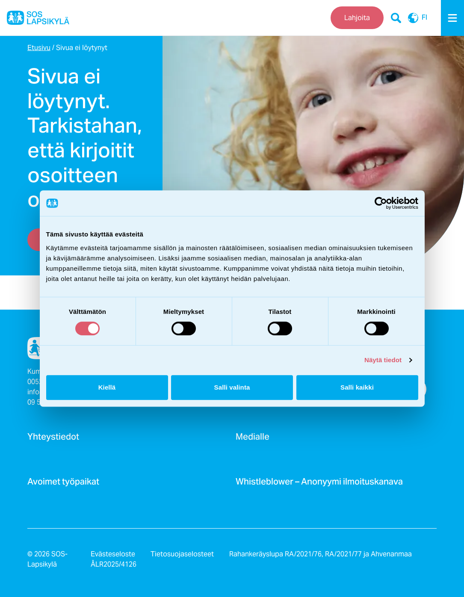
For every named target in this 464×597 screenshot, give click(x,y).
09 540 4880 (46, 402)
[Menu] (452, 18)
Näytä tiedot (383, 360)
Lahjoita (357, 17)
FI (417, 18)
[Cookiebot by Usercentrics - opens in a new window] (380, 203)
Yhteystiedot (53, 439)
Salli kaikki (357, 387)
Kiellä (107, 387)
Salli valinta (232, 387)
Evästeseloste (113, 554)
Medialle (252, 439)
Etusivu (38, 47)
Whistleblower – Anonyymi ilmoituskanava (319, 484)
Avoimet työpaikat (63, 484)
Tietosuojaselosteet (182, 554)
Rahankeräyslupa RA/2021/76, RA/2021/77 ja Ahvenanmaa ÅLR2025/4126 (251, 559)
